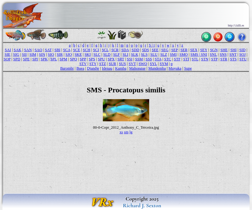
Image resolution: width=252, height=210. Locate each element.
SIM (32, 54)
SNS (223, 54)
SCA (67, 50)
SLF (116, 54)
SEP (174, 50)
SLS (144, 54)
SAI (8, 50)
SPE (26, 59)
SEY (203, 50)
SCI (96, 50)
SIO (51, 54)
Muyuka (175, 68)
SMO (183, 54)
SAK (17, 50)
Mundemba (157, 68)
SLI (125, 54)
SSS (148, 59)
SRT (120, 59)
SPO (73, 59)
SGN (214, 50)
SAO (38, 50)
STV (83, 64)
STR (223, 59)
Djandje (93, 68)
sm (126, 132)
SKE (78, 54)
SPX (111, 59)
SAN (28, 50)
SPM (63, 59)
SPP (83, 59)
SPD (16, 59)
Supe (188, 68)
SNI (204, 54)
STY (92, 64)
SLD (106, 54)
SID (242, 50)
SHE (224, 50)
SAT (48, 50)
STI (186, 59)
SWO (142, 64)
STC (167, 59)
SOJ (242, 54)
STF (177, 59)
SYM (164, 64)
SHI (234, 50)
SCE (76, 50)
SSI (129, 59)
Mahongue (137, 68)
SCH (86, 50)
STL (195, 59)
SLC (96, 54)
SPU (101, 59)
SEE (155, 50)
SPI (35, 59)
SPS (92, 59)
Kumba (120, 68)
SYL (153, 64)
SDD (135, 50)
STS (233, 59)
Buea (80, 68)
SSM (139, 59)
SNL (213, 54)
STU (243, 59)
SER (184, 50)
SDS (145, 50)
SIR (60, 54)
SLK (134, 54)
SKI (87, 54)
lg (131, 132)
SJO (68, 54)
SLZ (163, 54)
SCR (115, 50)
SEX (194, 50)
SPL (53, 59)
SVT (132, 64)
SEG (165, 50)
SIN (42, 54)
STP (214, 59)
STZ (102, 64)
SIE (7, 54)
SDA (125, 50)
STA (158, 59)
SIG (16, 54)
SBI (57, 50)
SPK (44, 59)
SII (24, 54)
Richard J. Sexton (142, 205)
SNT (232, 54)
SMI (173, 54)
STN (204, 59)
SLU (154, 54)
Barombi (67, 68)
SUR (112, 64)
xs (121, 132)
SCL (105, 50)
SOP (7, 59)
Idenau (107, 68)
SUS (122, 64)
